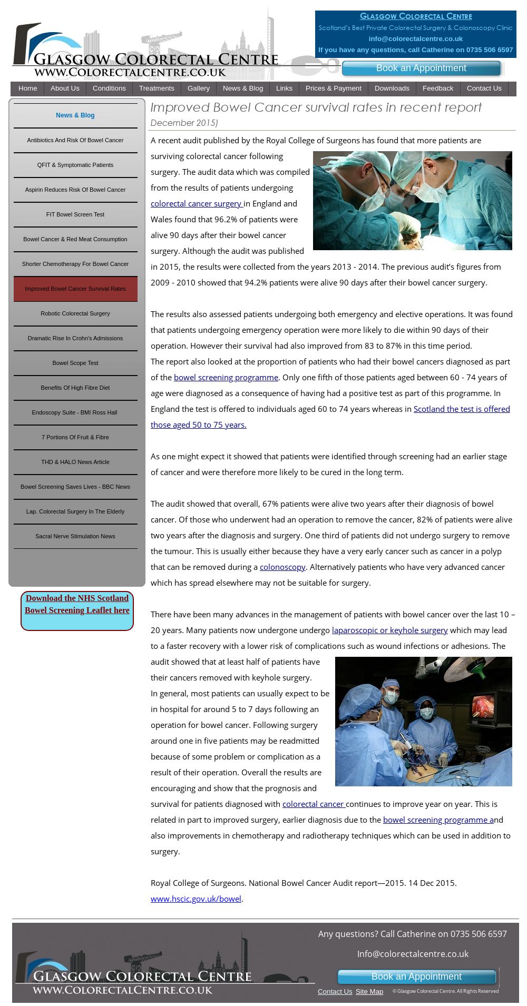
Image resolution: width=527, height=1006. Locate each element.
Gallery (199, 88)
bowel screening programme (226, 377)
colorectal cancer (314, 803)
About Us (65, 88)
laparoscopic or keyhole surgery (390, 630)
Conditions (109, 88)
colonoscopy (283, 566)
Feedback (438, 88)
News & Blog (243, 88)
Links (284, 88)
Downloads (392, 88)
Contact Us (484, 88)
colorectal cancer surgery (197, 203)
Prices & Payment (334, 88)
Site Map (369, 991)
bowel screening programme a (438, 819)
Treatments (156, 88)
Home (27, 88)
